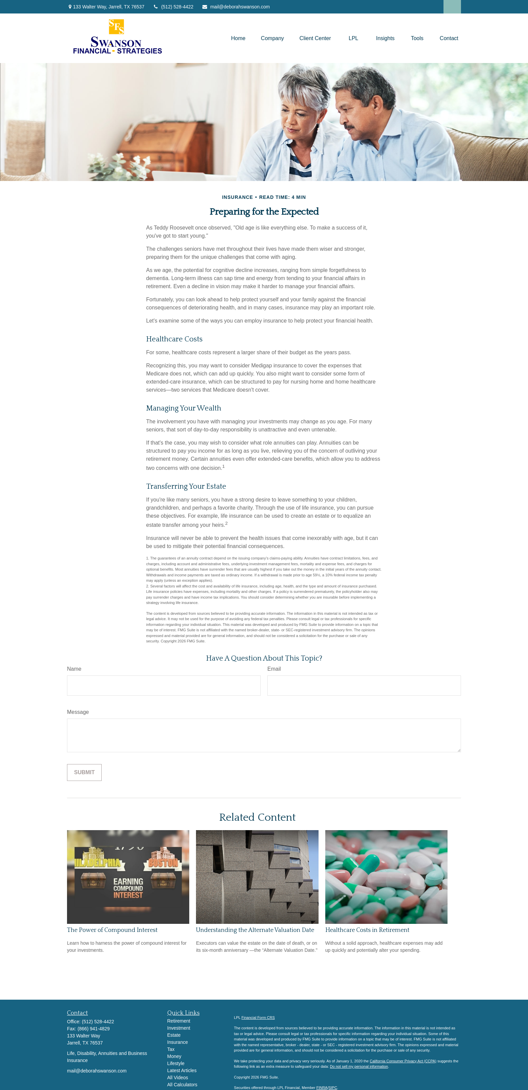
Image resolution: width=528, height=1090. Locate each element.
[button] (238, 38)
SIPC (332, 1088)
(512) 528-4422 (173, 6)
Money (174, 1056)
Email (274, 669)
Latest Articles (182, 1070)
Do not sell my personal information (359, 1066)
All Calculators (182, 1084)
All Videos (177, 1077)
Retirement (178, 1021)
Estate (174, 1035)
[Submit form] (84, 772)
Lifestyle (176, 1063)
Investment (178, 1028)
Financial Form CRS (258, 1018)
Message (78, 712)
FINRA (321, 1088)
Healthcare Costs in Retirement (367, 930)
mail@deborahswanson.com (236, 6)
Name (74, 669)
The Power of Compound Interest (112, 930)
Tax (171, 1049)
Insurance (177, 1042)
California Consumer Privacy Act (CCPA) (403, 1061)
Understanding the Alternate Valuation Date (255, 930)
